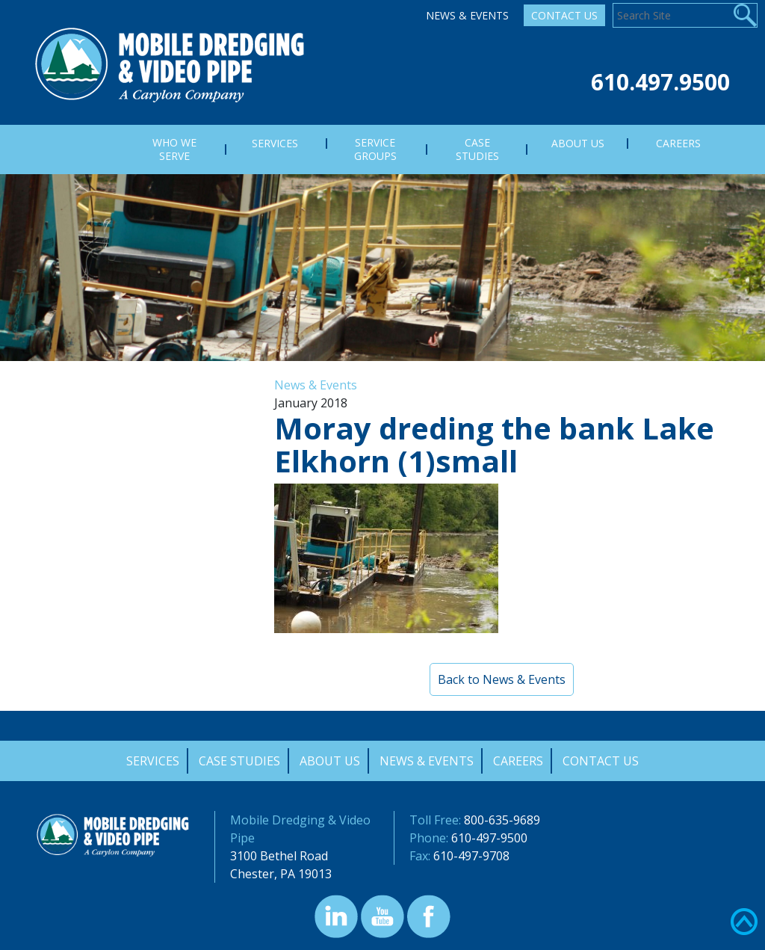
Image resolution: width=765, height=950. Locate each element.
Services (152, 761)
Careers (518, 761)
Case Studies (239, 761)
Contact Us (564, 15)
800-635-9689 (502, 820)
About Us (330, 761)
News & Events (467, 15)
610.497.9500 (660, 82)
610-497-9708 (471, 856)
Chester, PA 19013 (281, 874)
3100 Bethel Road (279, 856)
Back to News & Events (502, 679)
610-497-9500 (489, 838)
